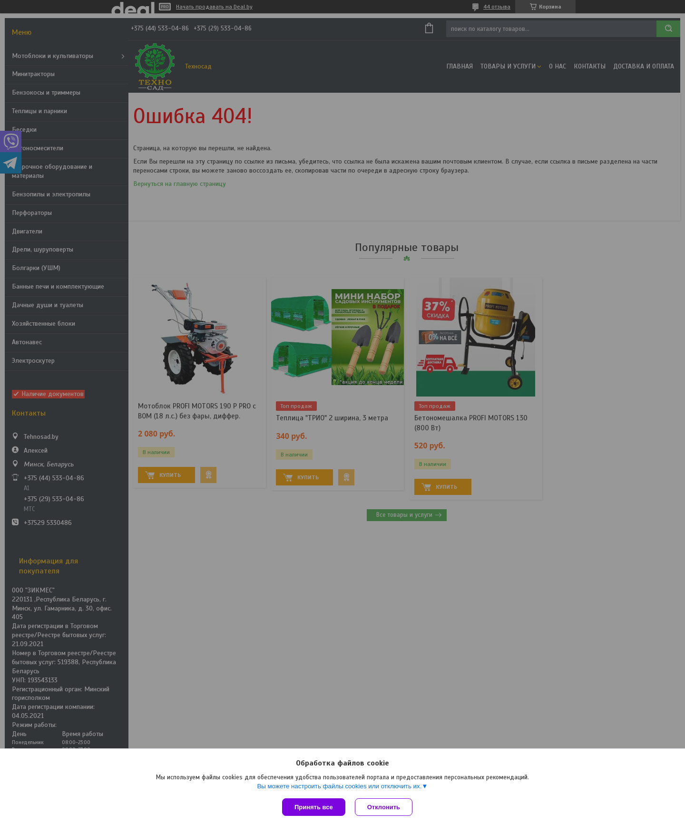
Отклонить (383, 807)
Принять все (313, 807)
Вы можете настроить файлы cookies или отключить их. (339, 786)
